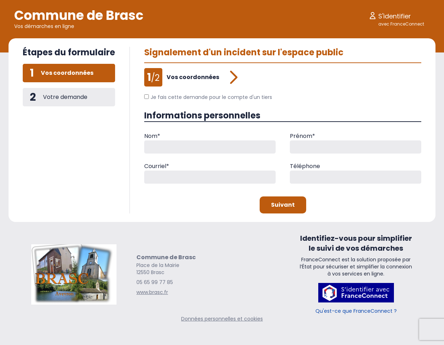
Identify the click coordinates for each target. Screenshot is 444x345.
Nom (152, 136)
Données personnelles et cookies (222, 318)
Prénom (302, 136)
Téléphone (305, 166)
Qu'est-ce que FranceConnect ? (356, 311)
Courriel (156, 166)
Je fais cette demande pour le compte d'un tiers (208, 97)
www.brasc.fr (152, 292)
